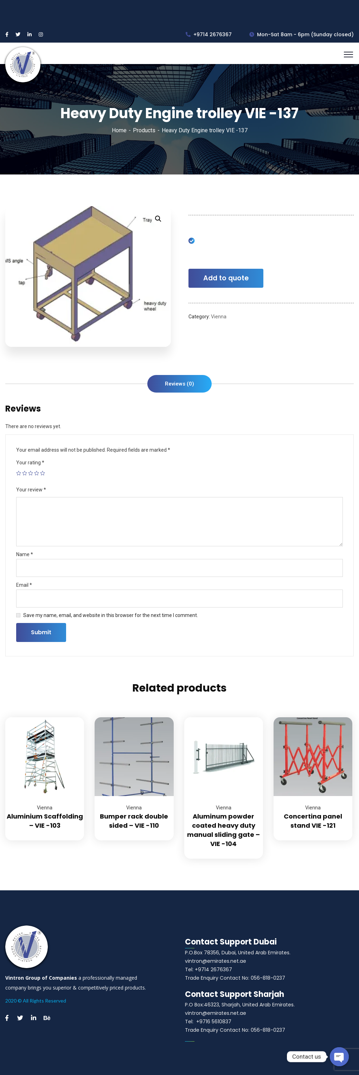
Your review (31, 489)
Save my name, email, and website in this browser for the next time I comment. (110, 615)
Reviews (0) (179, 384)
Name (24, 554)
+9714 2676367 (209, 34)
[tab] (179, 384)
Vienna (218, 316)
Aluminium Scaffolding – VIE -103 (45, 821)
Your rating (30, 462)
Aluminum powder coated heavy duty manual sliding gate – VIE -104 (223, 830)
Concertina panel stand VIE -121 (313, 821)
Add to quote (226, 278)
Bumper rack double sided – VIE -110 (134, 821)
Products (144, 130)
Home (119, 130)
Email (24, 585)
